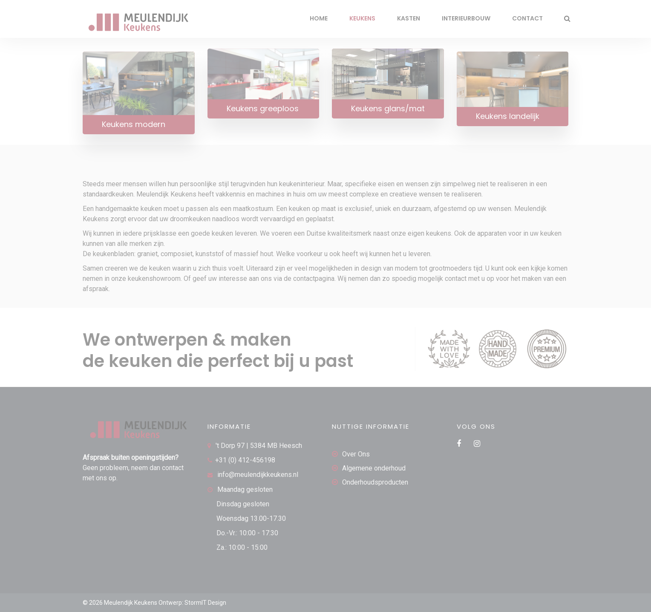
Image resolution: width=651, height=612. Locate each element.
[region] (111, 550)
